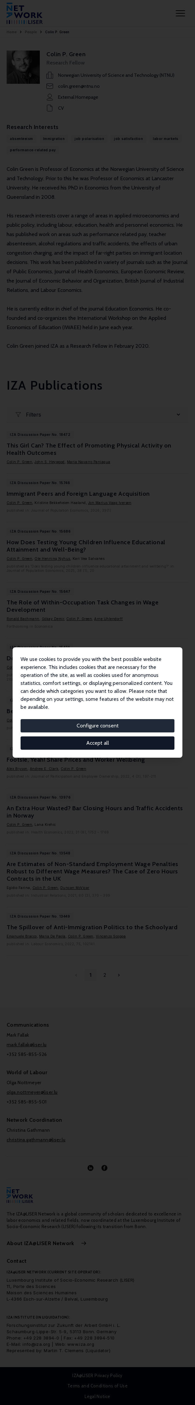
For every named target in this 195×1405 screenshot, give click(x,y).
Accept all (97, 743)
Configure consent (98, 725)
